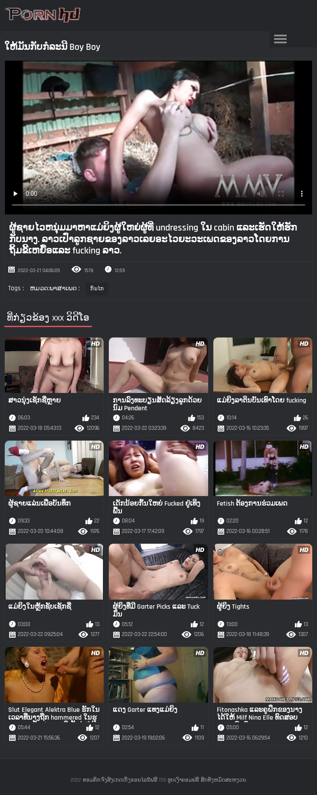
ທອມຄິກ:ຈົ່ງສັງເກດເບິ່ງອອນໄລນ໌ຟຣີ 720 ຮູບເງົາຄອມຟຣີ (141, 780)
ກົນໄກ (97, 289)
